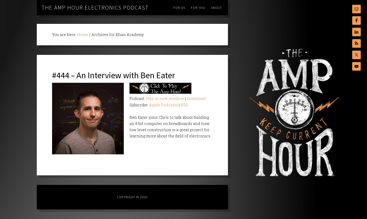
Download (196, 98)
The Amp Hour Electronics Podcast (95, 7)
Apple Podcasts (163, 104)
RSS (184, 104)
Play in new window (165, 98)
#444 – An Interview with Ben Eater (113, 75)
